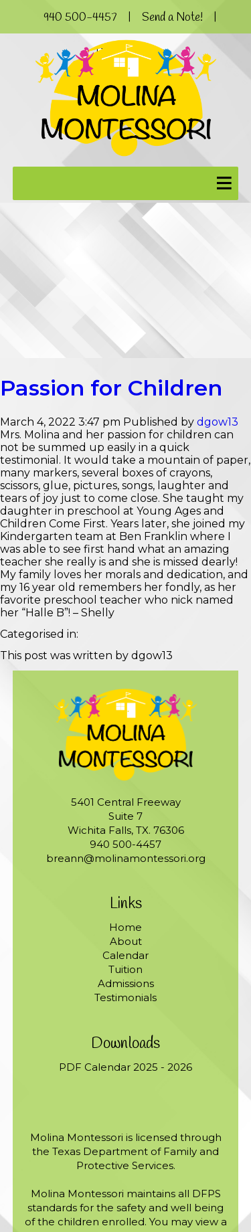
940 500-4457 (80, 17)
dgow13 (217, 422)
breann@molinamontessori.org (125, 858)
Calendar (125, 955)
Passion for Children (111, 388)
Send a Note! (172, 17)
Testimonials (125, 997)
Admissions (126, 983)
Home (125, 927)
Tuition (125, 969)
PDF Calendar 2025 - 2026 (125, 1067)
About (126, 941)
